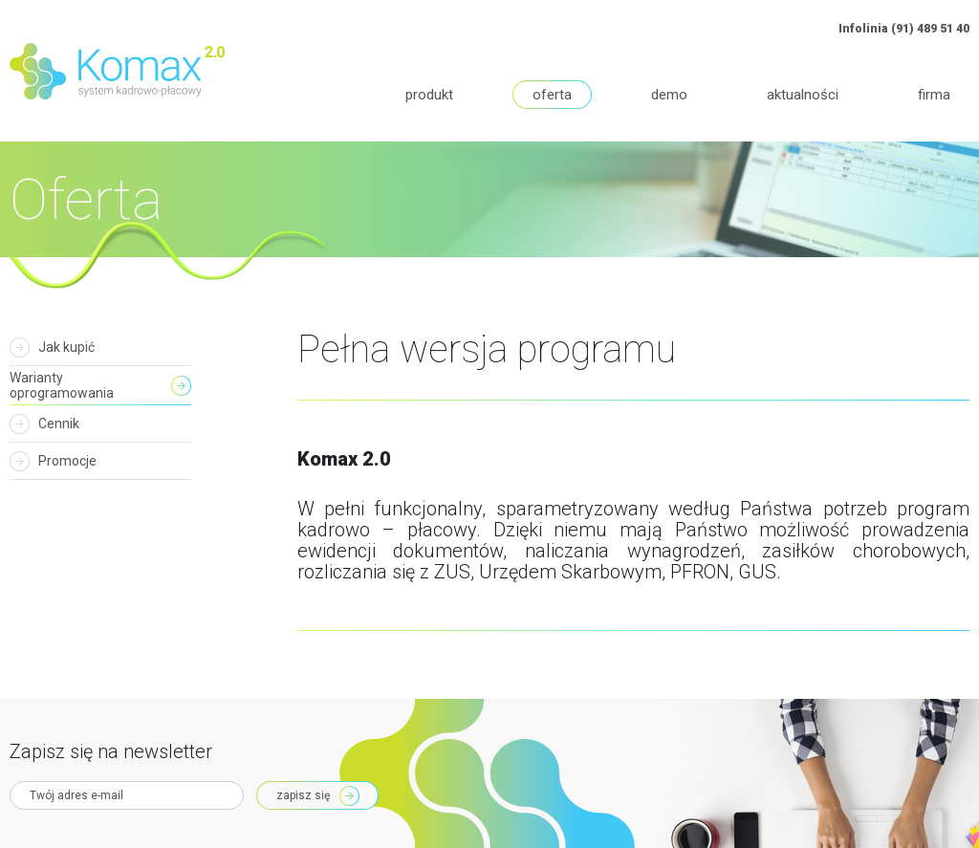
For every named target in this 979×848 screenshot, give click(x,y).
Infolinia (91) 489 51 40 (903, 28)
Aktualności (802, 94)
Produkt (429, 94)
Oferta (552, 94)
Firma (934, 94)
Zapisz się (303, 795)
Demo (669, 94)
